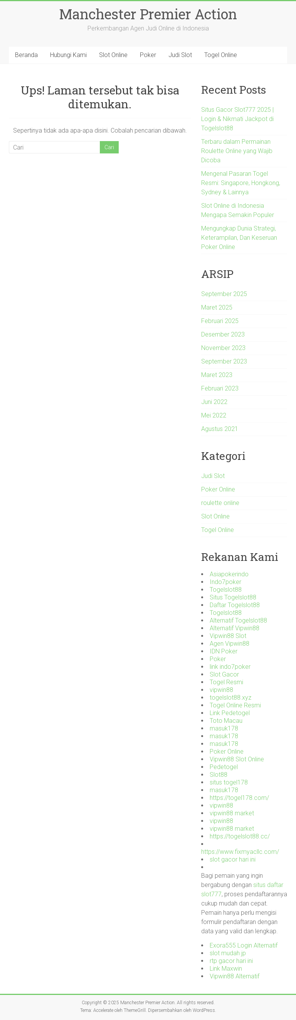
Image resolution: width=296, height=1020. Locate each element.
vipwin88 (221, 689)
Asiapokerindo (229, 574)
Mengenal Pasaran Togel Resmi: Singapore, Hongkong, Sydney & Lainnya (240, 183)
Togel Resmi (226, 682)
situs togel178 (229, 782)
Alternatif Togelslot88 (238, 620)
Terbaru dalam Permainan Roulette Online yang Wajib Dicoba (236, 151)
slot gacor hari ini (233, 859)
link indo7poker (230, 666)
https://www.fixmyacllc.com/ (240, 851)
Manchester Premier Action (148, 14)
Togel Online (220, 55)
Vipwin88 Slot (228, 636)
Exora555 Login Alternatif (244, 945)
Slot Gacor (224, 674)
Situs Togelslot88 (233, 597)
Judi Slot (180, 55)
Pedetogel (224, 767)
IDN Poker (223, 651)
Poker (148, 55)
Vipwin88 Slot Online (237, 759)
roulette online (220, 503)
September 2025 (224, 294)
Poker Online (218, 489)
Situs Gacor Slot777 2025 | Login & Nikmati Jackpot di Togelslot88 (237, 119)
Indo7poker (225, 582)
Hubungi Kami (68, 55)
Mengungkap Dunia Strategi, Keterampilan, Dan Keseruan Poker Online (239, 238)
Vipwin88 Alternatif (234, 976)
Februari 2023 (220, 388)
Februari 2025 (220, 321)
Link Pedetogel (230, 713)
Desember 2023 (223, 334)
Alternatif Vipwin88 (234, 628)
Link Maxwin (226, 968)
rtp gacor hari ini (231, 960)
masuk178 (224, 728)
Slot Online (113, 55)
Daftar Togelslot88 (235, 605)
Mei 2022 (213, 415)
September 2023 (224, 361)
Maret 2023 (216, 375)
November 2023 (223, 348)
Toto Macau (226, 720)
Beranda (26, 55)
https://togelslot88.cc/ (240, 836)
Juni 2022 (214, 402)
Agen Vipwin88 (229, 643)
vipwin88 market (232, 813)
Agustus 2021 (219, 429)
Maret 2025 (216, 307)
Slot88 (218, 774)
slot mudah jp (228, 953)
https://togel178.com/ (239, 797)
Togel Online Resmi (235, 705)
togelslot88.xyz (230, 697)
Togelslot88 (226, 589)
